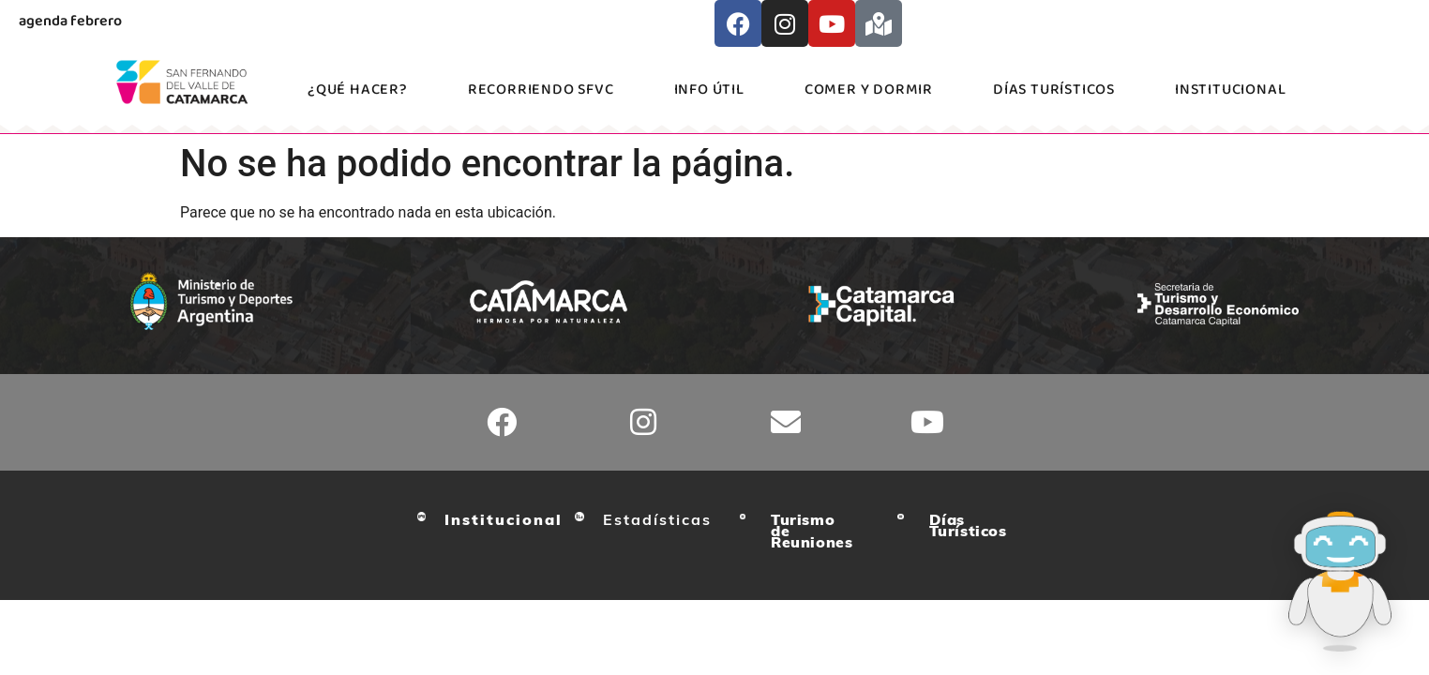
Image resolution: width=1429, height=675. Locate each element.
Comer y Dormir (869, 89)
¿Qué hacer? (358, 89)
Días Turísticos (1054, 89)
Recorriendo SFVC (541, 89)
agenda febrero (70, 21)
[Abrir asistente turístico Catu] (1340, 584)
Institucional (1230, 89)
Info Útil (709, 89)
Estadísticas (657, 519)
